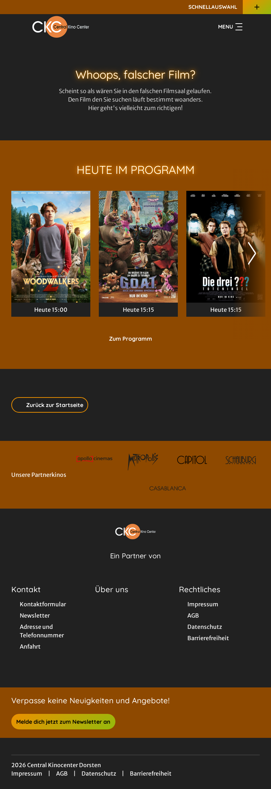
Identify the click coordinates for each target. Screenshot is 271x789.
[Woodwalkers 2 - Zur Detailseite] (50, 247)
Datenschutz (99, 773)
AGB (62, 773)
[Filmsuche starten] (253, 27)
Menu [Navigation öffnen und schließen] (230, 26)
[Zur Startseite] (60, 27)
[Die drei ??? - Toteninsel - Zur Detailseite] (225, 247)
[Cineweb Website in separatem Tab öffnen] (135, 565)
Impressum (26, 773)
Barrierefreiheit (150, 773)
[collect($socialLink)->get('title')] (13, 7)
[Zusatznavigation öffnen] (257, 7)
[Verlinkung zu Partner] (94, 460)
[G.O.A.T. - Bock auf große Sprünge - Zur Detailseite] (138, 247)
